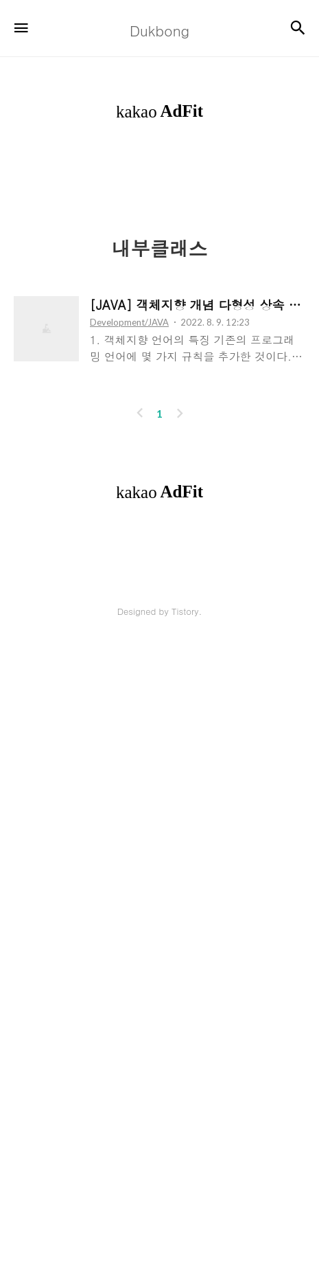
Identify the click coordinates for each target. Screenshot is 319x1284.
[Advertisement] (159, 322)
